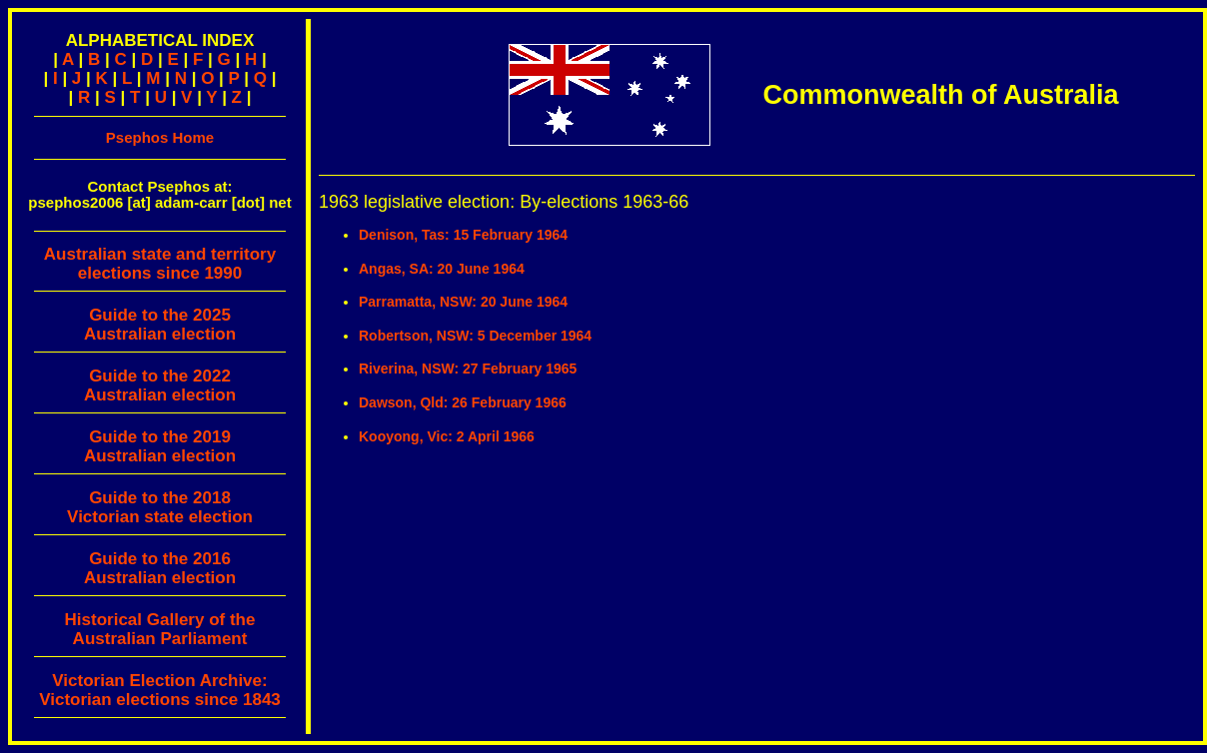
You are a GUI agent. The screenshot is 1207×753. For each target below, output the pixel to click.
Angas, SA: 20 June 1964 (442, 269)
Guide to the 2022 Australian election (160, 385)
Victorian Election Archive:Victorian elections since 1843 (160, 690)
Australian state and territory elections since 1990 (160, 269)
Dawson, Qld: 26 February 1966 (463, 402)
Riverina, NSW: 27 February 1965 (468, 368)
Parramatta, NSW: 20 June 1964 (463, 302)
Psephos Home (160, 137)
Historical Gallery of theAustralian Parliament (160, 629)
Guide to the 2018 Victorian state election (160, 507)
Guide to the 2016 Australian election (160, 568)
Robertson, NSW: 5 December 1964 (475, 336)
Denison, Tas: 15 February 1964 (463, 235)
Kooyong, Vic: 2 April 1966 (447, 436)
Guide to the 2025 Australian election (160, 325)
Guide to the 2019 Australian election (160, 446)
